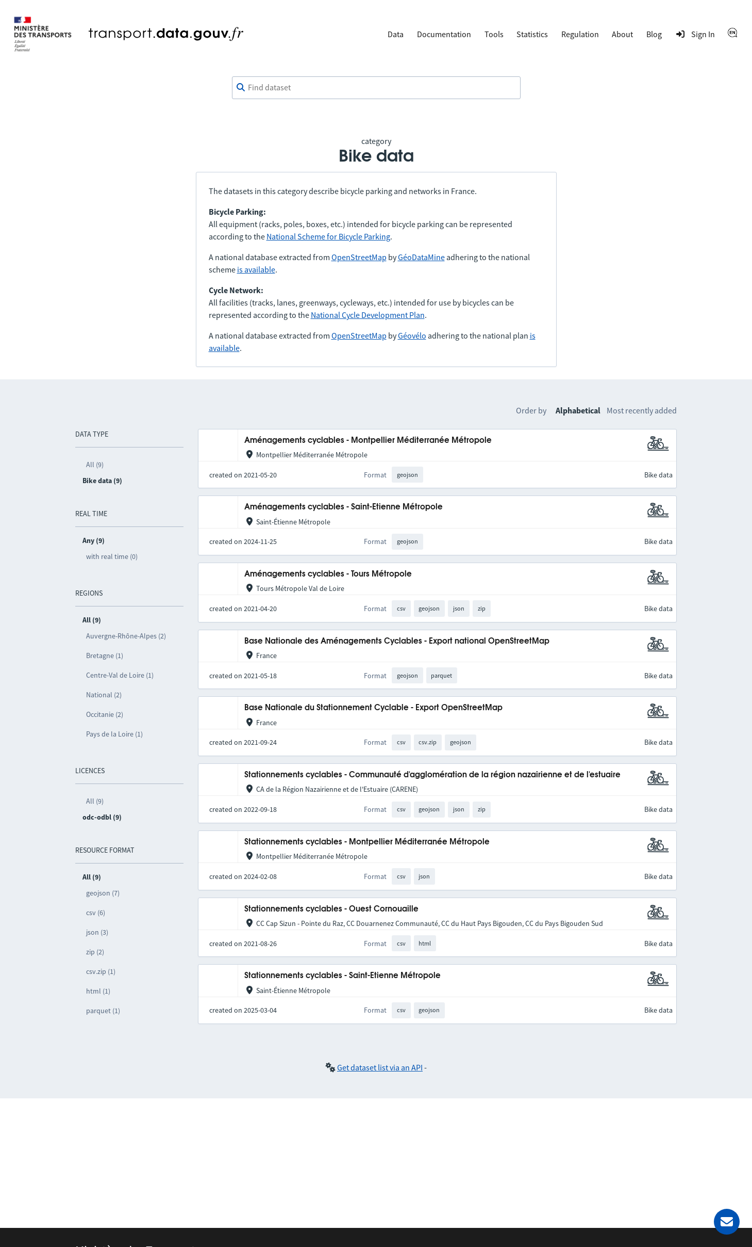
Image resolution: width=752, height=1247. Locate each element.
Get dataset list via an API (380, 1067)
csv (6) (95, 912)
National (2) (104, 694)
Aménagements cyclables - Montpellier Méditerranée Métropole (368, 440)
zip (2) (95, 951)
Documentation (444, 34)
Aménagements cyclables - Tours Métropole (328, 574)
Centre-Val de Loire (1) (120, 675)
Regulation (580, 34)
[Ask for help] (727, 1222)
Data (396, 34)
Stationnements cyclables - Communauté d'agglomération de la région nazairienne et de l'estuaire (432, 775)
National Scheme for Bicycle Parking (328, 236)
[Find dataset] (376, 87)
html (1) (98, 991)
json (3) (97, 932)
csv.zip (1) (100, 971)
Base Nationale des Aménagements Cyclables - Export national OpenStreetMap (396, 641)
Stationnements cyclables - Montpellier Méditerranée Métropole (367, 842)
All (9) (95, 464)
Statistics (532, 34)
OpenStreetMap (359, 257)
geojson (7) (103, 893)
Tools (494, 34)
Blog (654, 34)
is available (256, 269)
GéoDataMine (421, 257)
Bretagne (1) (104, 655)
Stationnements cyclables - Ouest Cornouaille (331, 909)
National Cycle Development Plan (368, 315)
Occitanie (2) (104, 714)
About (622, 34)
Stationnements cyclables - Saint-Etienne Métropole (342, 976)
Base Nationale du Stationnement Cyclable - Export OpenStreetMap (373, 708)
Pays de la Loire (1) (114, 734)
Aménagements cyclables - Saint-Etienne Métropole (343, 507)
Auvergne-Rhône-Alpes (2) (126, 636)
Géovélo (412, 335)
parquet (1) (103, 1010)
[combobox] (376, 87)
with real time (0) (112, 556)
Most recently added (642, 410)
